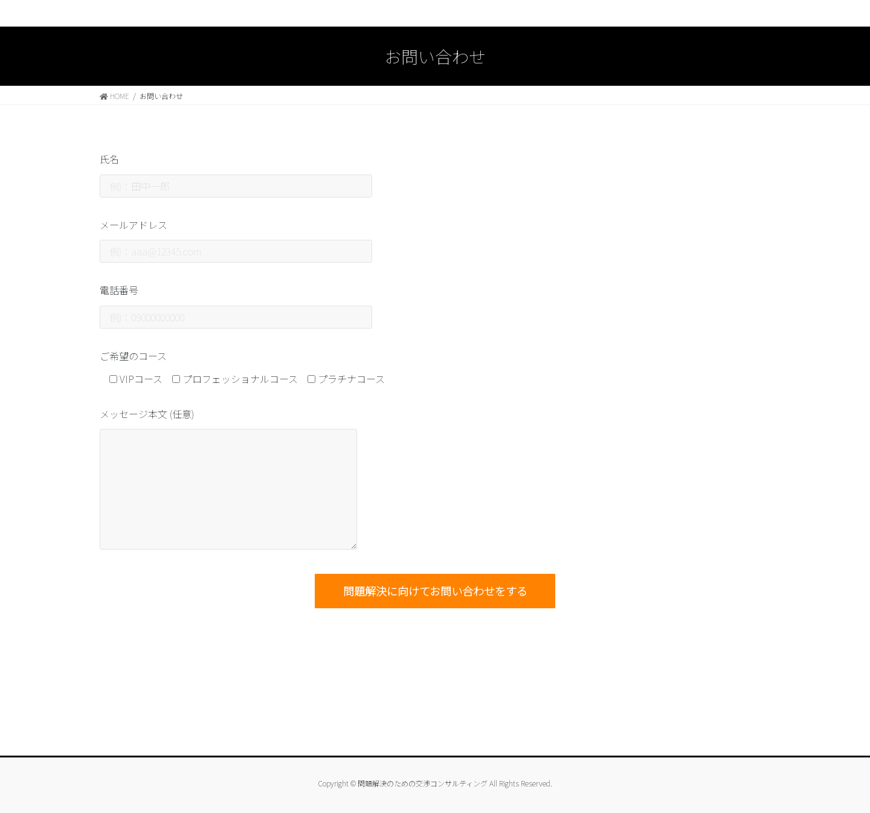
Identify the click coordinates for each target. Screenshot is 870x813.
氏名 (236, 174)
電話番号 (236, 305)
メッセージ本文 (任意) (228, 478)
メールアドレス (236, 240)
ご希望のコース (133, 356)
